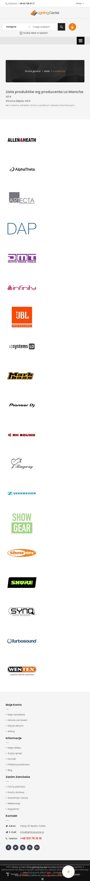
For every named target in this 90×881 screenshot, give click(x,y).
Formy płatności (16, 786)
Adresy (11, 731)
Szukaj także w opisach (34, 32)
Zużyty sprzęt (15, 753)
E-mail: (11, 832)
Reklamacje (14, 803)
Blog (10, 770)
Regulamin (13, 809)
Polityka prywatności (19, 764)
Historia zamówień (17, 720)
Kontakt (12, 758)
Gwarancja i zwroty (18, 797)
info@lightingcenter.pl (32, 832)
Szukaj (61, 27)
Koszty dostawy (16, 792)
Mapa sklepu (14, 747)
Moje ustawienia (16, 714)
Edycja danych (15, 725)
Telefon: (12, 838)
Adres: (11, 825)
